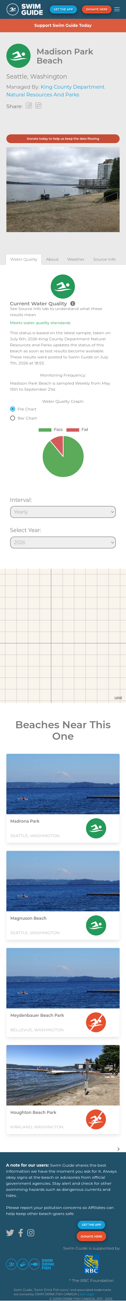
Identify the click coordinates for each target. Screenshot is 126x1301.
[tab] (24, 259)
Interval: (21, 499)
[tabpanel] (63, 409)
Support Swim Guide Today (62, 25)
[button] (117, 9)
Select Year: (25, 530)
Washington (48, 76)
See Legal (87, 1294)
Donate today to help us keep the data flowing (63, 138)
